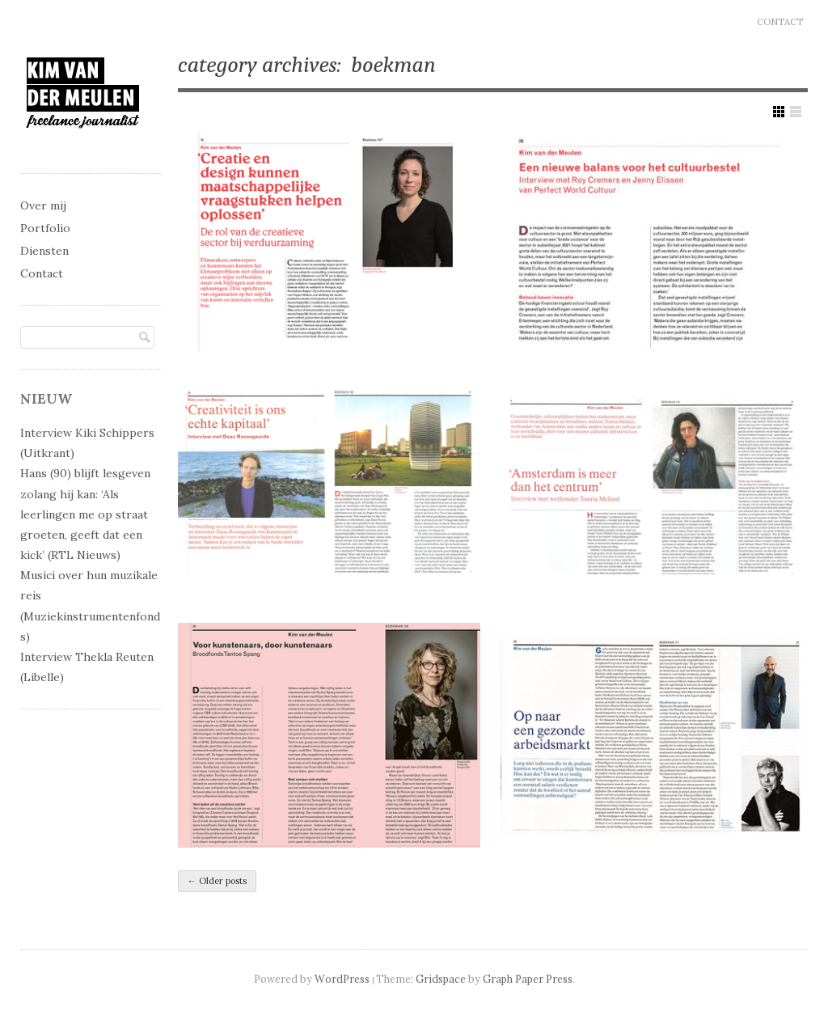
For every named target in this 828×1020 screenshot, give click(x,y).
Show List (795, 111)
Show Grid (778, 111)
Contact (780, 22)
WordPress (342, 978)
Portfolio (45, 228)
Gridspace (441, 978)
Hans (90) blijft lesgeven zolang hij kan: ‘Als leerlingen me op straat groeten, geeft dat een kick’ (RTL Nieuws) (85, 514)
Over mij (43, 205)
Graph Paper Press (527, 978)
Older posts (217, 881)
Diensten (44, 250)
